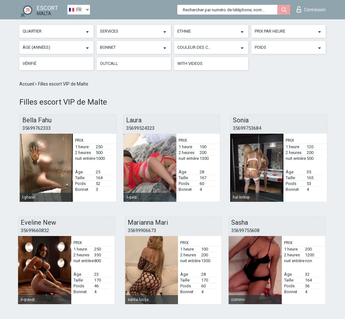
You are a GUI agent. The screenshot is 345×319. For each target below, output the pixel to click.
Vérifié (29, 63)
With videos (189, 63)
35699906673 (142, 230)
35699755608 (245, 230)
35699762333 (36, 128)
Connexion (311, 9)
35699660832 (35, 230)
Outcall (109, 63)
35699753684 (247, 128)
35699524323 (140, 128)
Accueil (27, 84)
